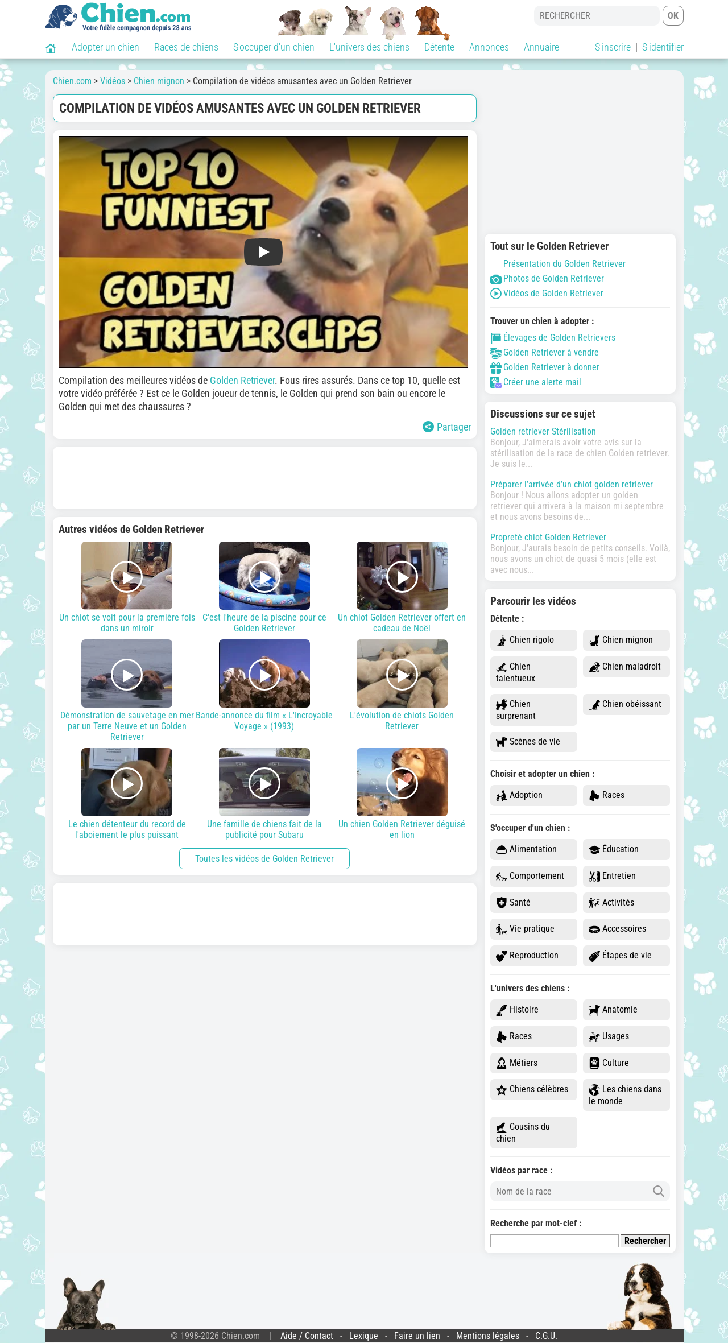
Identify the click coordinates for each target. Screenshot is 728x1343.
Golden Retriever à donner (544, 367)
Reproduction (527, 956)
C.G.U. (546, 1335)
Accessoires (617, 929)
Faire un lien (417, 1335)
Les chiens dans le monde (625, 1095)
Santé (513, 903)
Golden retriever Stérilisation (543, 431)
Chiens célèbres (532, 1090)
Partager (447, 427)
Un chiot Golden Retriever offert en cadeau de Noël (402, 588)
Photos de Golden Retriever (547, 278)
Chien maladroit (625, 667)
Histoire (517, 1010)
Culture (609, 1063)
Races (606, 795)
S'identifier (663, 47)
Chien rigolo (525, 640)
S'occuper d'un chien (274, 47)
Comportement (530, 876)
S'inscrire (613, 47)
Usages (609, 1037)
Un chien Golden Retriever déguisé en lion (402, 794)
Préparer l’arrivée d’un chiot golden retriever (571, 484)
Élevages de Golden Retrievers (552, 337)
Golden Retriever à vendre (544, 352)
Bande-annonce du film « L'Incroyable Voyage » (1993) (264, 685)
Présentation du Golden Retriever (558, 263)
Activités (611, 903)
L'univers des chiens (369, 47)
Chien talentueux (515, 672)
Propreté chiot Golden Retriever (548, 537)
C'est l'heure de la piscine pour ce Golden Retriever (264, 588)
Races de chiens (186, 47)
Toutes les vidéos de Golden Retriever (264, 858)
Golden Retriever (242, 380)
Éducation (614, 850)
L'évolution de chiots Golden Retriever (402, 685)
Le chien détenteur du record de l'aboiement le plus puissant (127, 794)
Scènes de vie (528, 742)
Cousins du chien (523, 1132)
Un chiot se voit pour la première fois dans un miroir (127, 588)
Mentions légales (487, 1335)
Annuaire (541, 47)
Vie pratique (525, 929)
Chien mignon (621, 640)
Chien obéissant (625, 704)
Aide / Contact (306, 1335)
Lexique (363, 1335)
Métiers (516, 1063)
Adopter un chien (105, 47)
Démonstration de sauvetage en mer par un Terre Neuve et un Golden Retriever (127, 690)
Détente (439, 47)
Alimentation (526, 850)
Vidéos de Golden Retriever (546, 293)
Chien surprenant (516, 710)
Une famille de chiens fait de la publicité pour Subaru (264, 794)
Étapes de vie (620, 956)
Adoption (519, 795)
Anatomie (613, 1010)
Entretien (612, 876)
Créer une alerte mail (535, 382)
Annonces (489, 47)
